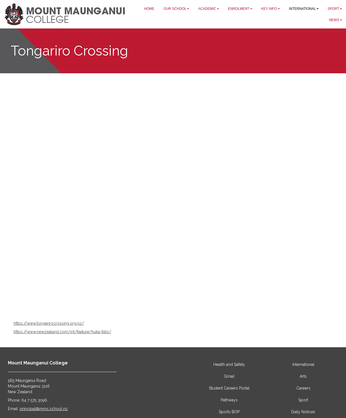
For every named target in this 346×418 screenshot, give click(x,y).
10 (179, 306)
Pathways (229, 400)
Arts (303, 376)
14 (198, 306)
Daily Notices (303, 412)
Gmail (229, 376)
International (303, 364)
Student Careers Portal (229, 388)
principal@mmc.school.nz (44, 408)
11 (184, 306)
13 (193, 306)
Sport (303, 400)
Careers (303, 388)
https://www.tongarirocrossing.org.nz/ (49, 323)
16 (208, 306)
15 (203, 306)
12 (189, 306)
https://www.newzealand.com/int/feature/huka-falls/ (62, 331)
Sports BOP (229, 412)
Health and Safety (229, 364)
